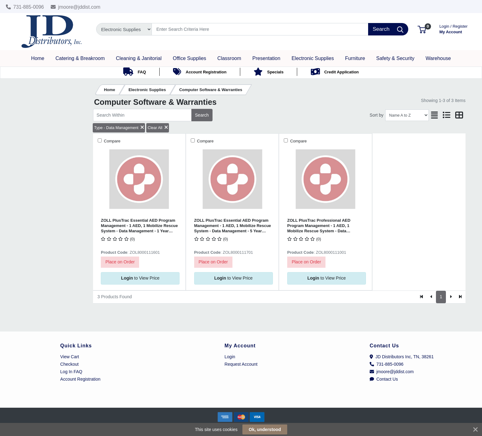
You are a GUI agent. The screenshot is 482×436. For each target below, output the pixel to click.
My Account (453, 28)
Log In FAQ (71, 371)
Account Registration (80, 379)
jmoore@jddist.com (76, 7)
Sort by (376, 115)
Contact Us (384, 379)
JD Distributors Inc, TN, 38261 (402, 356)
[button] (422, 29)
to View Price (140, 278)
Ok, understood (265, 429)
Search (202, 115)
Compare (111, 141)
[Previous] (431, 297)
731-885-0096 (25, 7)
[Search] (260, 29)
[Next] (451, 297)
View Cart (69, 356)
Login (230, 356)
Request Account (241, 364)
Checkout (69, 364)
